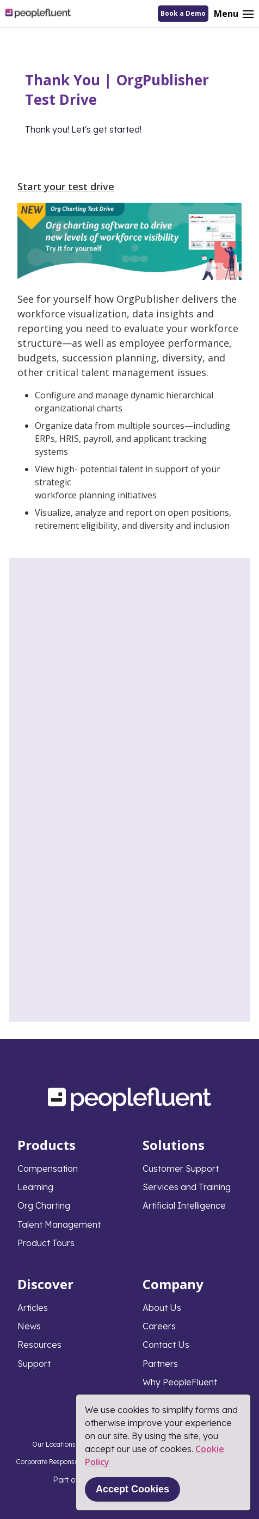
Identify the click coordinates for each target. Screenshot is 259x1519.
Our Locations (54, 1444)
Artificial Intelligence (184, 1205)
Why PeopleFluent (180, 1382)
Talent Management (59, 1224)
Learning (35, 1187)
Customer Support (181, 1168)
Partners (160, 1363)
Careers (159, 1326)
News (29, 1326)
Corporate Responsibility (53, 1462)
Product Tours (46, 1242)
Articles (32, 1307)
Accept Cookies (132, 1489)
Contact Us (166, 1344)
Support (34, 1363)
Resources (39, 1344)
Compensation (47, 1168)
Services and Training (187, 1187)
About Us (162, 1307)
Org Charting (43, 1205)
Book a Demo (183, 13)
